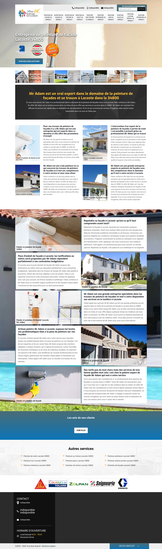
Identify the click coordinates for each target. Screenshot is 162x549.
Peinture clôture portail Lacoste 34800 (123, 461)
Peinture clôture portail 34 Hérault (130, 17)
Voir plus (80, 430)
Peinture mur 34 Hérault (111, 17)
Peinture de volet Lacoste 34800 (36, 456)
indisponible (78, 8)
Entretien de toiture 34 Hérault (69, 17)
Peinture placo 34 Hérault (120, 17)
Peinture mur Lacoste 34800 (35, 461)
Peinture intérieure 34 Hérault (141, 17)
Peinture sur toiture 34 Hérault (90, 17)
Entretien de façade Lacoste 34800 (121, 465)
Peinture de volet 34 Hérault (80, 17)
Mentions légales (49, 546)
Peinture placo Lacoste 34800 (77, 461)
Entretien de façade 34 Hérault (58, 17)
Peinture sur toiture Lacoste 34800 (79, 456)
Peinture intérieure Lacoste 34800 (37, 465)
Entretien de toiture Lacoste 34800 (79, 465)
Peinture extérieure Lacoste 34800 (121, 456)
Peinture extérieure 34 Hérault (101, 17)
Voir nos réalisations (29, 61)
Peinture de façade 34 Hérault (48, 17)
